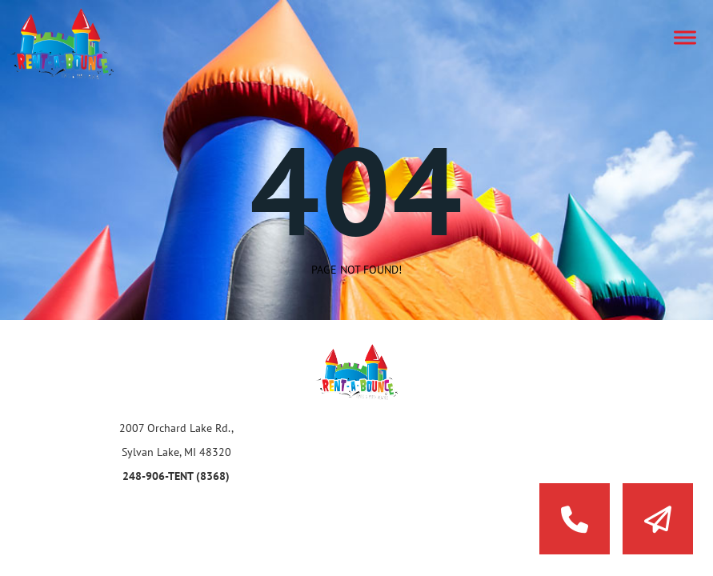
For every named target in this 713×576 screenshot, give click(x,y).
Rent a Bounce (76, 44)
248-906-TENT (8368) (176, 476)
